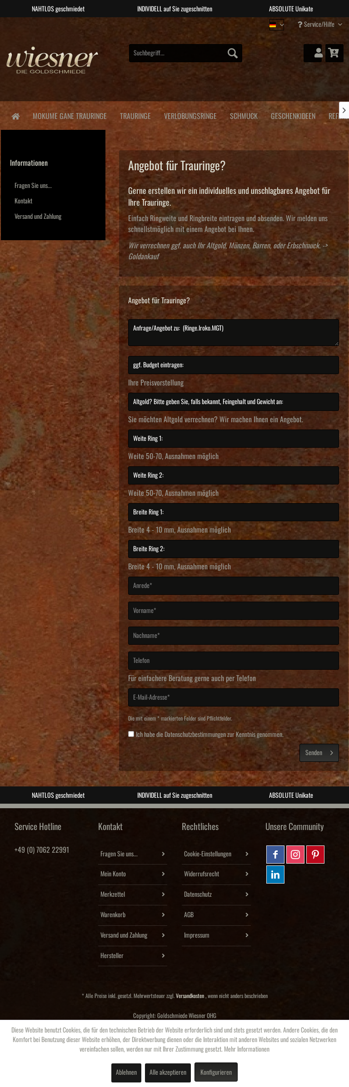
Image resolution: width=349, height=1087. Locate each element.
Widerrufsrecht (201, 874)
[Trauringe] (135, 114)
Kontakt (23, 201)
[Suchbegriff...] (186, 53)
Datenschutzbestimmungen (195, 734)
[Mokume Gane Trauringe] (69, 114)
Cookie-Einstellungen (207, 854)
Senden (319, 751)
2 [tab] (167, 24)
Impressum (196, 935)
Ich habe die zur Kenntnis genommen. (210, 734)
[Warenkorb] (334, 53)
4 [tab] (194, 24)
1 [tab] (154, 24)
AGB (189, 915)
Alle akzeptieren (168, 1072)
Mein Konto (113, 874)
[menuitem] (186, 53)
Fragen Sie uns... (33, 186)
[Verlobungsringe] (190, 114)
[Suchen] (232, 53)
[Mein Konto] (313, 53)
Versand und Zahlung (38, 216)
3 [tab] (181, 24)
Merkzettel (112, 894)
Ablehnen (126, 1072)
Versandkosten (190, 996)
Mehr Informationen (246, 1049)
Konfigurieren (216, 1072)
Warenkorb (112, 915)
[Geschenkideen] (293, 114)
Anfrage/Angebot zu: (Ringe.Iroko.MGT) (233, 332)
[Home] (15, 115)
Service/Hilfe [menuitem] (317, 24)
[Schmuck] (243, 114)
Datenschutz (198, 894)
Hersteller (112, 956)
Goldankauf (143, 256)
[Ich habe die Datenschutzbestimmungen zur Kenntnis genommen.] (131, 734)
